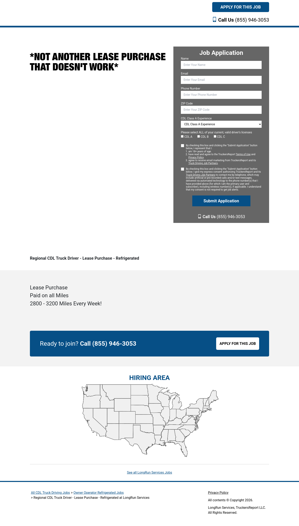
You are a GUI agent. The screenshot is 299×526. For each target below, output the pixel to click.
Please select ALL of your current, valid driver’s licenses (216, 132)
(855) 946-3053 (243, 20)
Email (184, 73)
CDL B (203, 136)
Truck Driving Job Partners (203, 163)
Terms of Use (243, 154)
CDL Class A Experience (196, 118)
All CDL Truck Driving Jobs (50, 493)
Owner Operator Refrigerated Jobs (99, 493)
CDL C (219, 136)
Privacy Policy (195, 157)
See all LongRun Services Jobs (149, 472)
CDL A (186, 136)
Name (185, 58)
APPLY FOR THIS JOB (237, 343)
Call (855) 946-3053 (108, 343)
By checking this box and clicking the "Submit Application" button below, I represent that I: (224, 154)
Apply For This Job (241, 7)
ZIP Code (187, 103)
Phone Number (190, 88)
